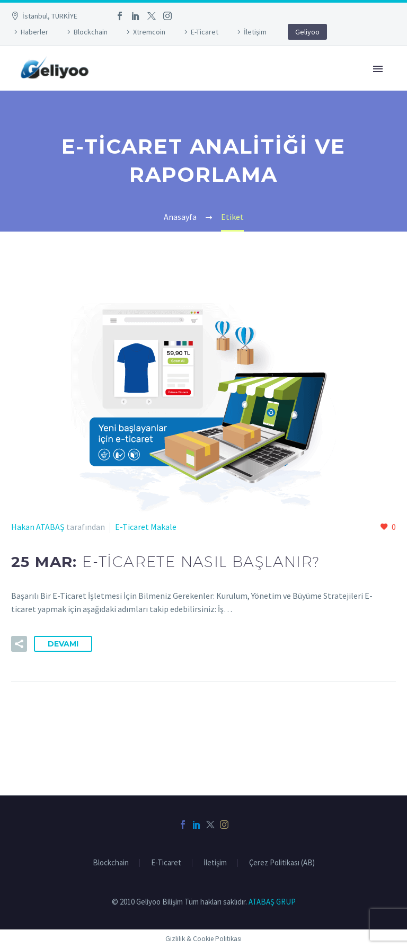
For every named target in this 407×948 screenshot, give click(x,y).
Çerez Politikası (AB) (282, 863)
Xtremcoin (149, 32)
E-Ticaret (204, 32)
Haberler (34, 32)
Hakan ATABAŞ (38, 526)
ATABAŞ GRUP (272, 902)
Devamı (63, 644)
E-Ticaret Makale (145, 526)
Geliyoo (307, 32)
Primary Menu (378, 69)
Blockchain (91, 32)
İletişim (255, 32)
